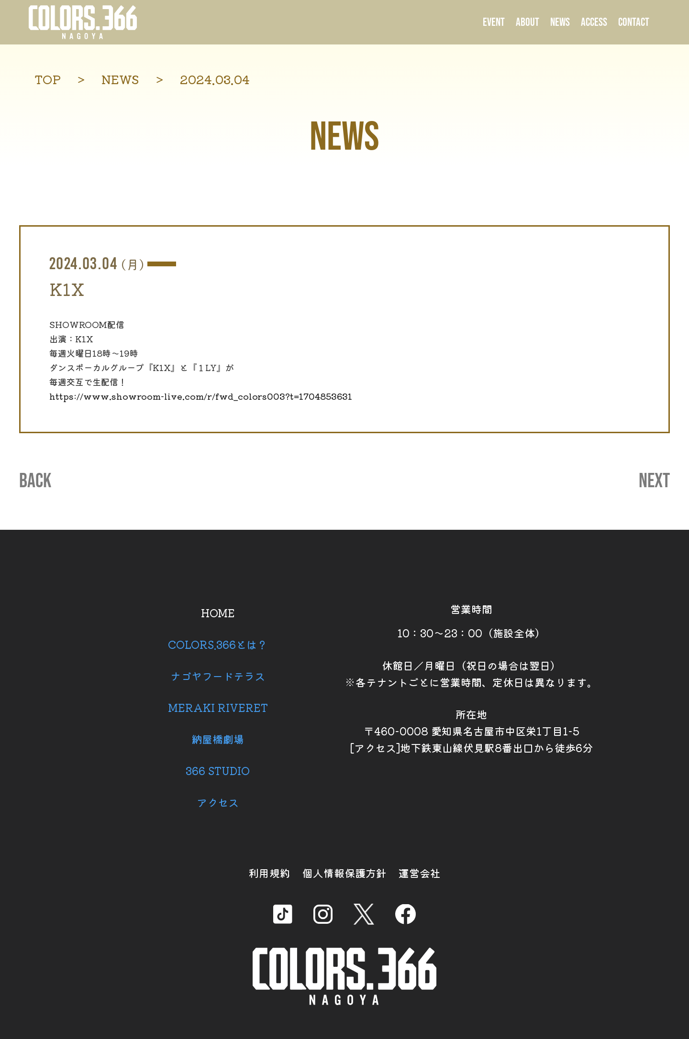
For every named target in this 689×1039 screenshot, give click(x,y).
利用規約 (269, 872)
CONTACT (633, 22)
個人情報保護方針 (344, 872)
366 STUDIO (218, 770)
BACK (35, 481)
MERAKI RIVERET (218, 707)
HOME (218, 612)
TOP (47, 79)
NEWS (560, 22)
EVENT (494, 22)
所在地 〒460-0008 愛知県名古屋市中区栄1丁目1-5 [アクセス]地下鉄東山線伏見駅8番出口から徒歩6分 (471, 730)
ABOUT (527, 22)
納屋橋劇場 (217, 738)
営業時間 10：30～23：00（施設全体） (471, 620)
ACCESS (594, 22)
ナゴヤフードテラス (217, 675)
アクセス (218, 801)
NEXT (654, 481)
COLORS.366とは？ (217, 644)
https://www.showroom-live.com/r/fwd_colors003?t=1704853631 (200, 396)
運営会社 (420, 872)
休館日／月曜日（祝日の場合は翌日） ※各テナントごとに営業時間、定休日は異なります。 (471, 673)
